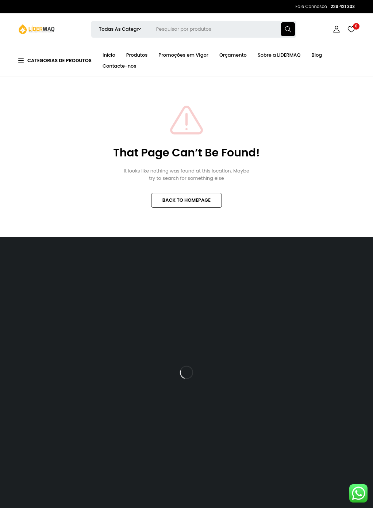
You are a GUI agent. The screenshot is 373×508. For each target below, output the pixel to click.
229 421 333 (36, 447)
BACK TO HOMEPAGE (186, 200)
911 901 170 (77, 447)
